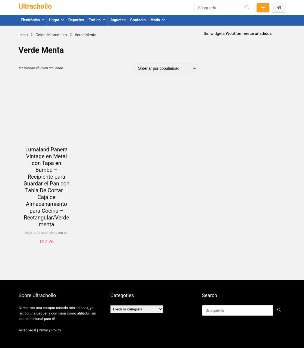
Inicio (23, 35)
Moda (155, 20)
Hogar (54, 20)
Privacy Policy (50, 330)
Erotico (95, 20)
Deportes (76, 20)
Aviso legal (27, 330)
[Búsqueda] (247, 7)
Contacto (138, 20)
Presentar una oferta (263, 8)
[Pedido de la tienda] (165, 68)
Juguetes (118, 20)
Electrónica (30, 20)
